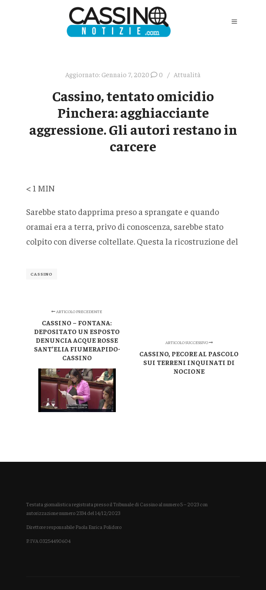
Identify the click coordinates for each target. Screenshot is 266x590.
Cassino (41, 273)
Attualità (187, 74)
